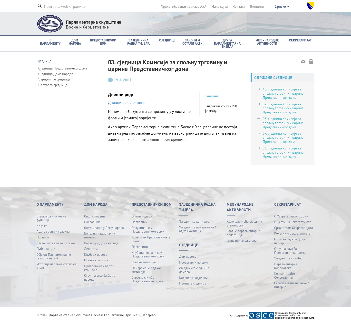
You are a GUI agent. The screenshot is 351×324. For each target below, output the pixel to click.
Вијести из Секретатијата (292, 222)
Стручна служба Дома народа (99, 277)
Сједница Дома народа (55, 73)
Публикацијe (46, 248)
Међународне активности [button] (267, 41)
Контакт (239, 6)
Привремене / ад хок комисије (99, 268)
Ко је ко (42, 226)
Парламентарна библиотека (285, 266)
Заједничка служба (288, 258)
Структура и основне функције (51, 218)
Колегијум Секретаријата (292, 233)
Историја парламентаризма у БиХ (57, 266)
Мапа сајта (219, 6)
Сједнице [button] (167, 40)
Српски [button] (282, 6)
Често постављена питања (56, 243)
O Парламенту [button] (50, 41)
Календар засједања (194, 277)
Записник (212, 96)
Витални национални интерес (99, 235)
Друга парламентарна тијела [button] (227, 43)
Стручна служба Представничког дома (147, 279)
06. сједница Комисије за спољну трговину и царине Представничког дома (283, 152)
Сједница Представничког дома (62, 68)
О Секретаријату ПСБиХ (291, 216)
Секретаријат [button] (300, 40)
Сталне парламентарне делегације (243, 233)
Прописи (43, 237)
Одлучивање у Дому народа (104, 228)
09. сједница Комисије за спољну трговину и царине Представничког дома (283, 108)
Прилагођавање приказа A (183, 6)
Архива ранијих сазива (53, 231)
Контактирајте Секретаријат (284, 275)
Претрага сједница (52, 84)
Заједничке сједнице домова (194, 270)
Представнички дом (193, 262)
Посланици (140, 247)
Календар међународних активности (244, 223)
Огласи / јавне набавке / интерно (291, 285)
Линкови (257, 6)
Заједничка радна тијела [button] (138, 41)
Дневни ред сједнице (126, 102)
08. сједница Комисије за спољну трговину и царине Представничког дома (283, 122)
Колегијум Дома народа (101, 243)
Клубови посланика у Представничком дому (148, 254)
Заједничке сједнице (54, 79)
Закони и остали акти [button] (192, 41)
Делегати (91, 248)
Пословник (92, 222)
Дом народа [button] (75, 41)
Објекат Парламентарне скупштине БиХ (54, 256)
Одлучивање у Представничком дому (148, 230)
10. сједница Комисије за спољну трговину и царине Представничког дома (283, 93)
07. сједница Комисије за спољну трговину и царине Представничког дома (283, 137)
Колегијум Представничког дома (151, 239)
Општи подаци (94, 216)
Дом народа (187, 256)
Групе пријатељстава (242, 240)
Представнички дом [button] (103, 41)
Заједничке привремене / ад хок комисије (197, 229)
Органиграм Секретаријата (293, 228)
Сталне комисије (96, 260)
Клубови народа (95, 254)
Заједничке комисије (194, 221)
